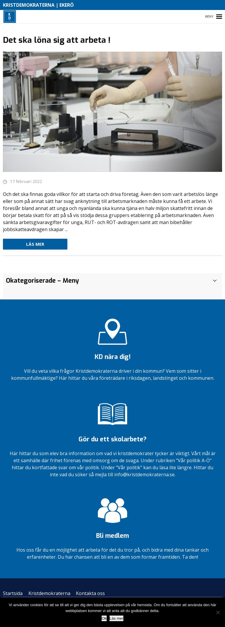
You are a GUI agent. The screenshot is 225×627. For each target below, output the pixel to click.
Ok (104, 618)
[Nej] (218, 612)
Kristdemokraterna (49, 593)
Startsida (13, 593)
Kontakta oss (90, 593)
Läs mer (35, 244)
